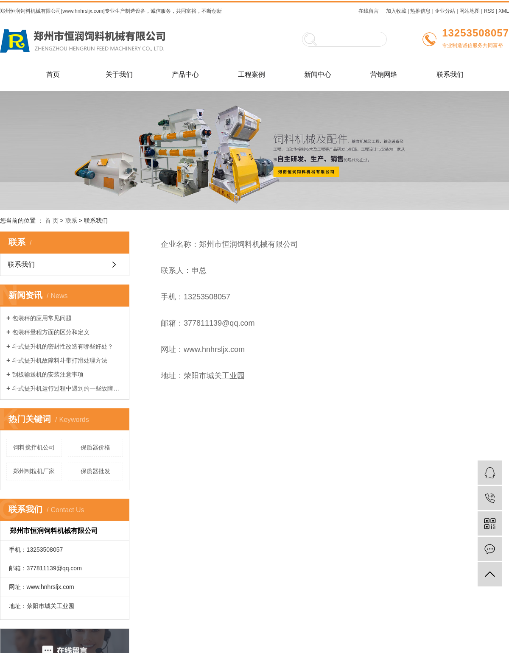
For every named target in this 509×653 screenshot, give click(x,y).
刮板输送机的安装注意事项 (48, 374)
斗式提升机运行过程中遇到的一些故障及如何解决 (67, 388)
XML (503, 11)
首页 (53, 74)
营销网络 (383, 74)
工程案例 (251, 74)
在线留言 (368, 11)
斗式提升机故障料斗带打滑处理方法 (59, 360)
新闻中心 (317, 74)
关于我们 (119, 74)
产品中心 (185, 74)
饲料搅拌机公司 (34, 447)
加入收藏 (396, 11)
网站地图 (469, 11)
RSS (489, 11)
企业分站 (445, 11)
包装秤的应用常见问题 (42, 318)
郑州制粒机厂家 (34, 471)
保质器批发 (95, 471)
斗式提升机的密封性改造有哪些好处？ (62, 346)
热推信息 (420, 11)
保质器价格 (95, 447)
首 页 (52, 220)
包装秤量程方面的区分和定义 (50, 332)
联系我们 (450, 74)
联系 (71, 220)
